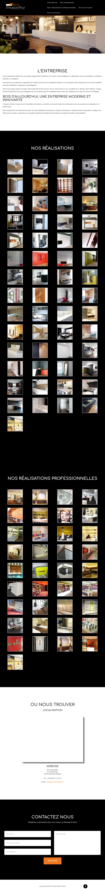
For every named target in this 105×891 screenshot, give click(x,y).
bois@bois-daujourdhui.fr (55, 782)
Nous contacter (53, 13)
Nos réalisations (67, 3)
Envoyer (52, 861)
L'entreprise (52, 3)
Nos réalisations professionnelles (61, 8)
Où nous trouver (85, 8)
